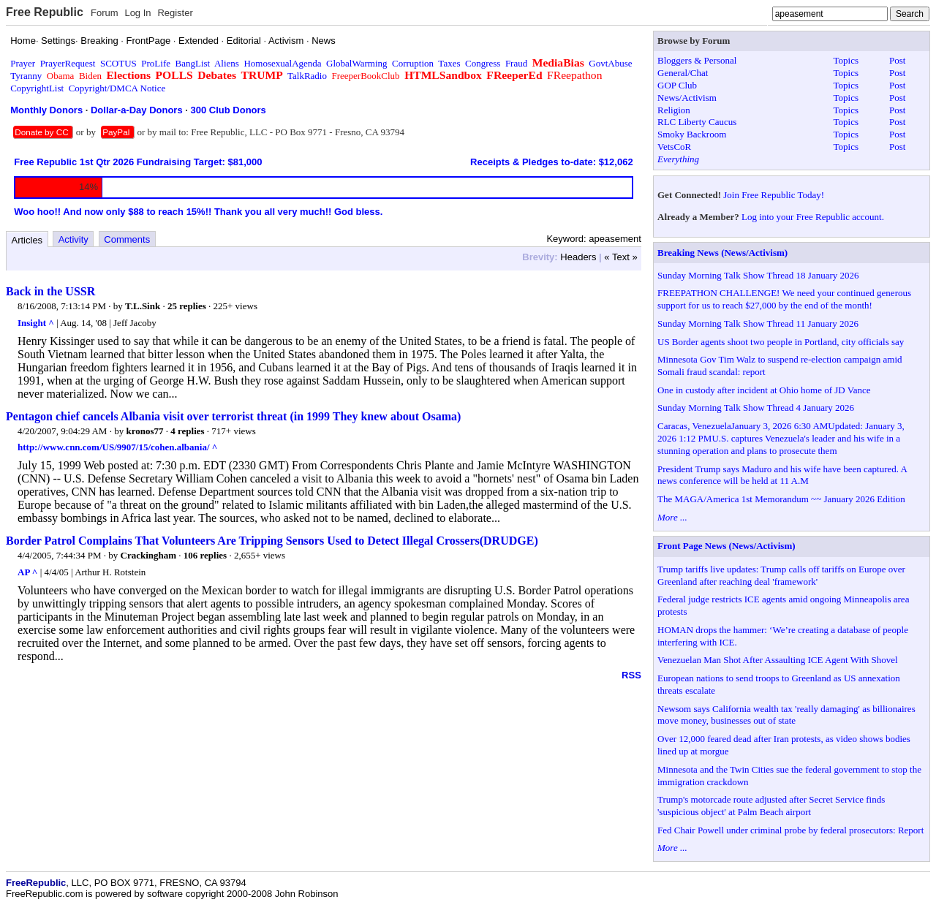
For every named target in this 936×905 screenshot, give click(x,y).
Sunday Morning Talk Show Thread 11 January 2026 (757, 323)
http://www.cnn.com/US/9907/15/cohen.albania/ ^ (117, 447)
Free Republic (44, 12)
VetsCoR (674, 146)
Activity (73, 239)
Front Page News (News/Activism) (726, 545)
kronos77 (144, 430)
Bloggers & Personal (696, 60)
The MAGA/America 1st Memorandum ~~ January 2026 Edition (781, 498)
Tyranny (26, 75)
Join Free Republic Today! (773, 194)
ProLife (155, 63)
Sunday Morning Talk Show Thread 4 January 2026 (755, 407)
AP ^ (27, 572)
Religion (673, 110)
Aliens (226, 63)
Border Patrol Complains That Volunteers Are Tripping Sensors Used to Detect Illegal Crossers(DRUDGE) (272, 540)
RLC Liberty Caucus (696, 121)
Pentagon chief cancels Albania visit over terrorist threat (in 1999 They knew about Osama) (233, 416)
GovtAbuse (610, 63)
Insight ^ (36, 322)
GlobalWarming (356, 63)
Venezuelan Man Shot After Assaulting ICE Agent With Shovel (777, 659)
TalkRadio (307, 75)
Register (174, 12)
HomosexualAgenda (282, 63)
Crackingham (149, 555)
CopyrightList (37, 88)
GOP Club (677, 85)
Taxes (449, 63)
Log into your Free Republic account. (812, 216)
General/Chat (682, 72)
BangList (193, 63)
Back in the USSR (50, 291)
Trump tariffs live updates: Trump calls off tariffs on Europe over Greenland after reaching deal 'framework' (781, 575)
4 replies (187, 430)
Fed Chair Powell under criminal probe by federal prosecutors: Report (790, 830)
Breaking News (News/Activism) (722, 252)
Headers (578, 256)
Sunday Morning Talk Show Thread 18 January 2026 (758, 275)
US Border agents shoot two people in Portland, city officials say (780, 341)
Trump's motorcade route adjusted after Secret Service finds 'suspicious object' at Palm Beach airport (771, 805)
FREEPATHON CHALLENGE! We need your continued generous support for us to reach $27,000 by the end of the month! (784, 299)
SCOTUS (118, 63)
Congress (482, 63)
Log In (137, 12)
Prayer (22, 63)
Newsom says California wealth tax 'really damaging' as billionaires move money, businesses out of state (786, 715)
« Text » (620, 256)
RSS (631, 675)
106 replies (205, 555)
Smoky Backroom (691, 134)
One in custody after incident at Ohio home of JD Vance (763, 390)
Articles (27, 240)
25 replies (186, 305)
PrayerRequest (68, 63)
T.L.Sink (142, 305)
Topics (846, 60)
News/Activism (687, 97)
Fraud (516, 63)
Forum (104, 12)
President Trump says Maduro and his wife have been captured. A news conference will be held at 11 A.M (782, 475)
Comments (127, 239)
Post (897, 60)
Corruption (413, 63)
